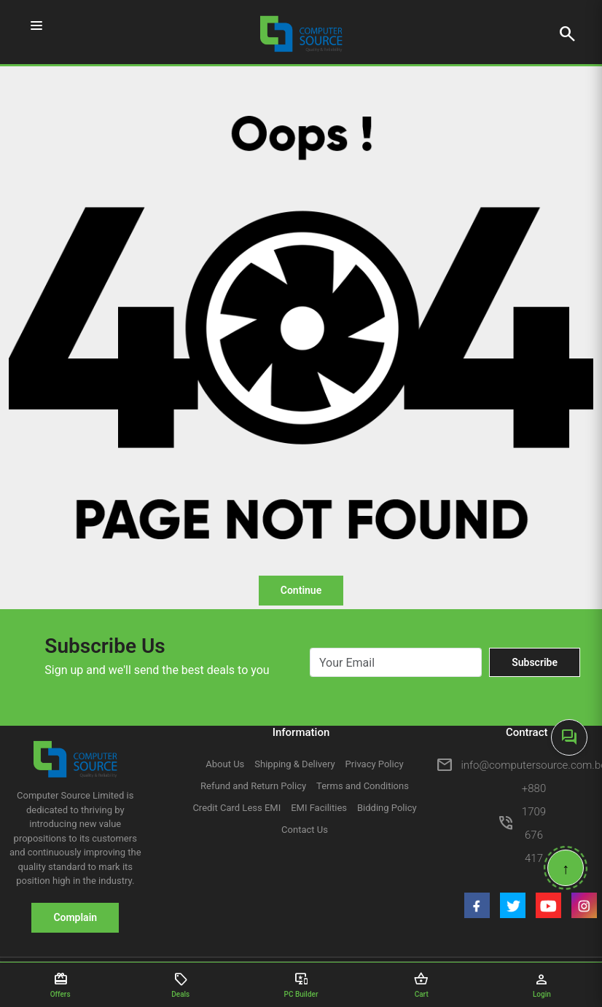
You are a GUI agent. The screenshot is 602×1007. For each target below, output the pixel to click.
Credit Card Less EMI (236, 807)
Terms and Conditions (362, 785)
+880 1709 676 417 (534, 823)
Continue (301, 590)
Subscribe (535, 662)
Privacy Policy (374, 764)
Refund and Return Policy (253, 785)
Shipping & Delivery (294, 764)
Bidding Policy (387, 807)
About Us (225, 764)
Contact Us (304, 829)
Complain (75, 917)
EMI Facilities (319, 807)
